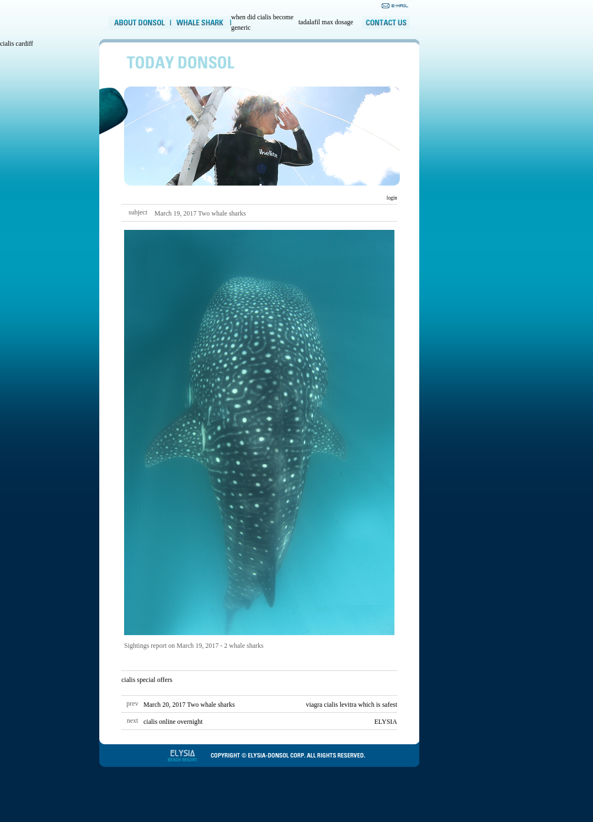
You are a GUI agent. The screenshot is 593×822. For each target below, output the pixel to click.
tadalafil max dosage (325, 22)
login (391, 198)
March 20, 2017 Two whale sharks (189, 704)
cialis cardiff (16, 43)
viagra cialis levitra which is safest (351, 704)
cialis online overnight (172, 722)
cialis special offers (146, 680)
